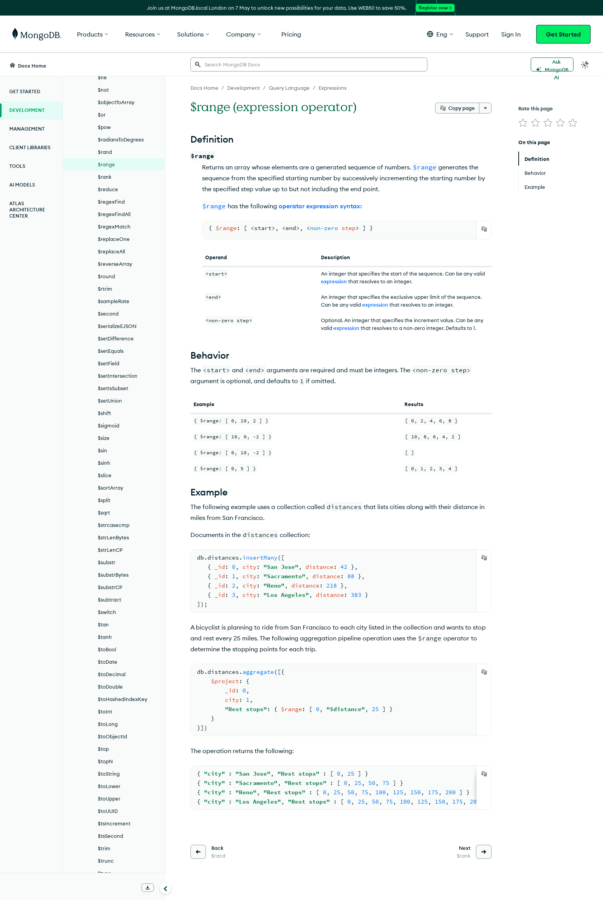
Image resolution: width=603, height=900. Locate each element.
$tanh (105, 637)
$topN (105, 761)
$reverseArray (115, 264)
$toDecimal (111, 674)
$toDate (107, 662)
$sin (102, 450)
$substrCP (110, 587)
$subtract (109, 600)
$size (104, 438)
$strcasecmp (113, 525)
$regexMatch (114, 226)
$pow (104, 127)
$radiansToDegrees (121, 139)
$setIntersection (118, 376)
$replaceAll (111, 251)
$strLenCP (110, 550)
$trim (104, 848)
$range (106, 164)
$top (103, 749)
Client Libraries (30, 147)
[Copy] (484, 228)
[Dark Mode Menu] (585, 64)
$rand (105, 152)
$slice (105, 475)
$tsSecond (110, 836)
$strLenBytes (113, 537)
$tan (103, 624)
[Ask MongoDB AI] (552, 65)
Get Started (563, 34)
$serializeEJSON (117, 326)
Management (27, 129)
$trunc (106, 861)
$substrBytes (113, 575)
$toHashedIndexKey (122, 699)
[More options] (485, 108)
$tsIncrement (114, 823)
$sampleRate (113, 301)
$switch (107, 612)
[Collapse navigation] (165, 888)
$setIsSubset (113, 388)
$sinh (104, 463)
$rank (105, 177)
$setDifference (116, 338)
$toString (109, 774)
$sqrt (104, 512)
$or (102, 115)
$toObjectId (112, 736)
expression (334, 281)
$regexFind (111, 202)
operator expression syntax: (320, 206)
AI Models (22, 185)
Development (27, 110)
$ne (102, 77)
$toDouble (110, 687)
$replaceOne (114, 239)
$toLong (108, 724)
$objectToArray (116, 102)
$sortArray (110, 488)
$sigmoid (108, 425)
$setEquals (111, 351)
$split (104, 500)
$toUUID (108, 811)
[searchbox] (308, 65)
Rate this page (535, 108)
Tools (17, 166)
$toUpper (109, 798)
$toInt (105, 711)
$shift (104, 413)
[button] (440, 34)
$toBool (107, 649)
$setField (108, 363)
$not (103, 90)
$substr (106, 562)
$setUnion (110, 401)
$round (106, 276)
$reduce (108, 189)
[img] (523, 122)
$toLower (109, 786)
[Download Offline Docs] (147, 887)
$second (108, 313)
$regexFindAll (114, 214)
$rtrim (105, 289)
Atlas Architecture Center (27, 210)
